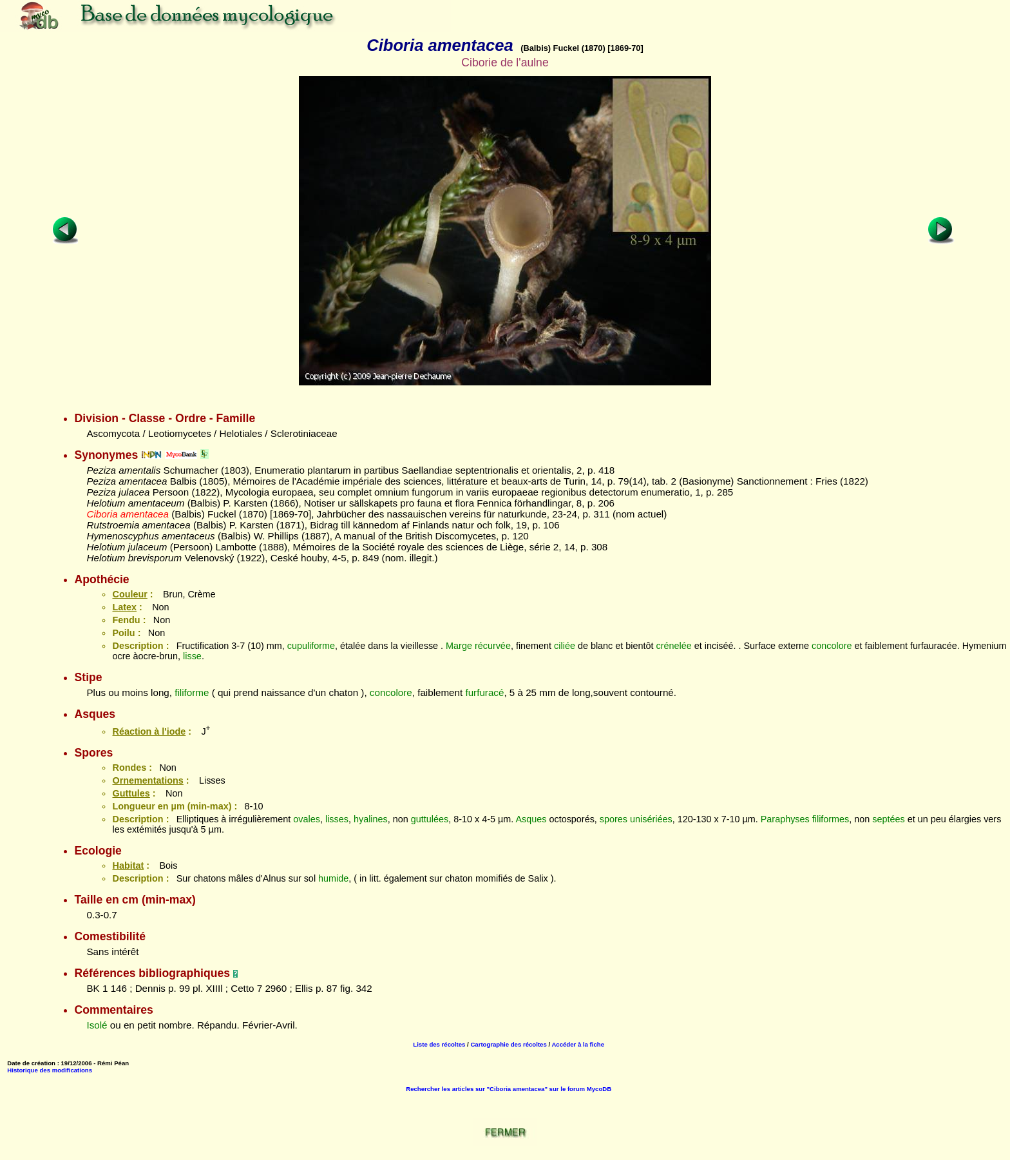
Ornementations (147, 780)
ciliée (564, 646)
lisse (192, 656)
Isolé (96, 1025)
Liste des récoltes (439, 1044)
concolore (832, 646)
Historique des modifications (49, 1070)
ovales (306, 819)
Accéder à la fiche (577, 1044)
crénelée (674, 646)
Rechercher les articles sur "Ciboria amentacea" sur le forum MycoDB (508, 1088)
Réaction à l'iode (149, 731)
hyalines (371, 819)
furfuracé (484, 692)
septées (888, 819)
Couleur (129, 594)
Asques (530, 819)
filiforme (192, 692)
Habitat (128, 865)
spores (613, 819)
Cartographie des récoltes (508, 1044)
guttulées (429, 819)
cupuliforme (311, 646)
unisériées (651, 819)
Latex (124, 607)
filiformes (831, 819)
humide (333, 878)
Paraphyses (785, 819)
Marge (459, 646)
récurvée (493, 646)
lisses (336, 819)
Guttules (130, 793)
